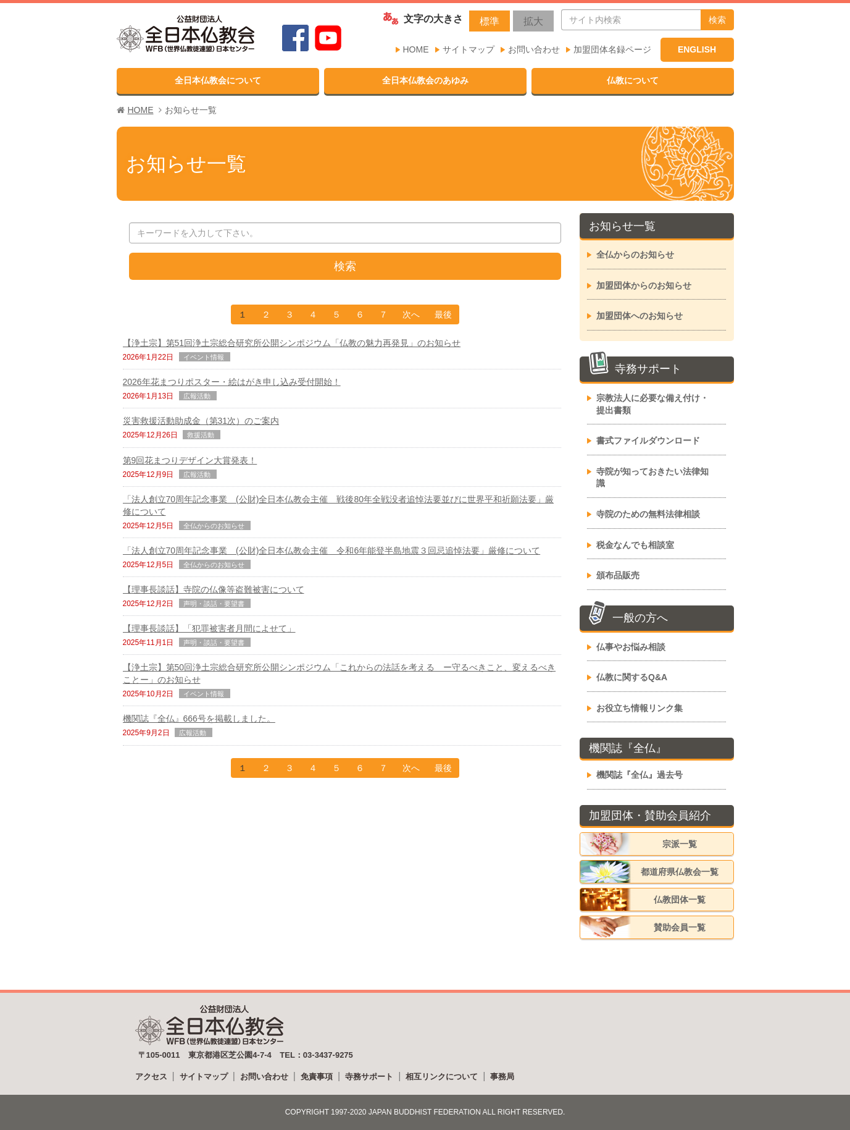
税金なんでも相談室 (635, 545)
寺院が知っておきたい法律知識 (652, 477)
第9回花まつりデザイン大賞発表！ (190, 460)
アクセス (151, 1076)
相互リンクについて (442, 1076)
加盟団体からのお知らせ (643, 285)
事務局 (502, 1076)
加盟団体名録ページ (612, 49)
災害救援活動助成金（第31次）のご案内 (201, 421)
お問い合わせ (534, 49)
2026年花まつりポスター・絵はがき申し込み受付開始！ (232, 382)
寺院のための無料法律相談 (648, 514)
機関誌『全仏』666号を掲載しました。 (199, 718)
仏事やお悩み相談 (630, 647)
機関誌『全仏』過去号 (639, 775)
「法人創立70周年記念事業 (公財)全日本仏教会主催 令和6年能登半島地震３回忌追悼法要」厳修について (332, 550)
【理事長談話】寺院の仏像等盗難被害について (213, 589)
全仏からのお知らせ (635, 254)
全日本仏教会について (218, 80)
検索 (717, 20)
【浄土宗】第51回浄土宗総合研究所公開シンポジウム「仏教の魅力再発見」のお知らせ (292, 343)
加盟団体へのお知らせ (639, 316)
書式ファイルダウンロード (648, 440)
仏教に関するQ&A (631, 677)
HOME (416, 49)
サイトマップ (468, 49)
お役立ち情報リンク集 (639, 708)
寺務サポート (369, 1076)
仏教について (633, 80)
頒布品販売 (618, 575)
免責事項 (317, 1076)
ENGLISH (697, 49)
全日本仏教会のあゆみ (425, 80)
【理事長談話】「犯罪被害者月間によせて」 (209, 628)
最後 (443, 314)
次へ (411, 314)
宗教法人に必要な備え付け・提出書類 (652, 404)
